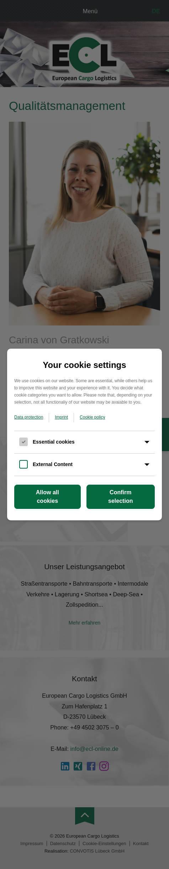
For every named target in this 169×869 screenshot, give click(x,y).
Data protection (28, 417)
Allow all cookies (47, 496)
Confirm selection (120, 496)
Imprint (61, 417)
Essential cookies (54, 442)
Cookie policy (92, 417)
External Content (53, 464)
